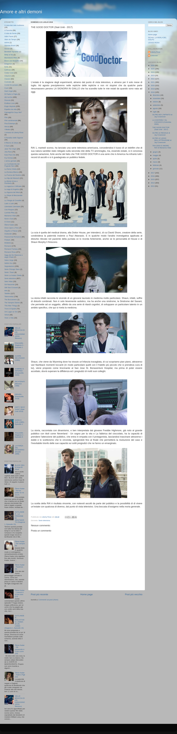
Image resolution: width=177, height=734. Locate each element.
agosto (155, 108)
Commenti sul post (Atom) (48, 600)
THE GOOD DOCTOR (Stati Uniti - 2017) (160, 128)
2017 (153, 173)
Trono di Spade (10, 309)
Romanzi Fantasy (11, 249)
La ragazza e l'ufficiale (12, 186)
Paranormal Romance (12, 237)
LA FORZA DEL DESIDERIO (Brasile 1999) (19, 450)
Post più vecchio (133, 594)
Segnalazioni (9, 266)
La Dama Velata (10, 169)
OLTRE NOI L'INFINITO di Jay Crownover (162, 116)
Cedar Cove (9, 73)
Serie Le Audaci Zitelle (12, 275)
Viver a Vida (9, 318)
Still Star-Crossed (11, 287)
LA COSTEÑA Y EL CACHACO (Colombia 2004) (161, 122)
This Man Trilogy (10, 306)
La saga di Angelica (11, 189)
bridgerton (8, 64)
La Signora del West (12, 192)
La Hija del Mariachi (12, 178)
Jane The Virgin (10, 149)
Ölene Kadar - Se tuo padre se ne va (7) (19, 492)
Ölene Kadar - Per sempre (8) (20, 544)
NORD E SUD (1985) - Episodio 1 (20, 422)
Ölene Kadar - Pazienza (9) (19, 567)
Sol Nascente (9, 284)
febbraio (156, 165)
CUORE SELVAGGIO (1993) (20, 358)
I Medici (7, 129)
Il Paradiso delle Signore (13, 138)
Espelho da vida (10, 109)
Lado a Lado (9, 203)
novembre (157, 98)
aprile (155, 159)
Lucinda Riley (9, 213)
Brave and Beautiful (11, 61)
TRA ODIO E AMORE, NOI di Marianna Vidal (161, 147)
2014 (153, 183)
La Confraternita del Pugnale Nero (12, 165)
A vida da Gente (10, 33)
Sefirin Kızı (8, 263)
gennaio (156, 169)
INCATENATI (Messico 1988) (20, 384)
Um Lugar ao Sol (10, 312)
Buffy (6, 67)
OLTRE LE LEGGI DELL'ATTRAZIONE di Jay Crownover (161, 140)
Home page (86, 594)
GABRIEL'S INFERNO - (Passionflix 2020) (19, 372)
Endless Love (9, 103)
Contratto (8, 82)
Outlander (8, 234)
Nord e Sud (8, 219)
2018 (153, 92)
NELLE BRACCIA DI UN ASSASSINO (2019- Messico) (20, 333)
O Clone (7, 222)
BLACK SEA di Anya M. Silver (19, 467)
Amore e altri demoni (21, 11)
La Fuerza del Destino (12, 175)
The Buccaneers (10, 300)
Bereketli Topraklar (11, 52)
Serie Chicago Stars (12, 269)
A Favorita (8, 30)
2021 (153, 82)
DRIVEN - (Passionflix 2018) (19, 396)
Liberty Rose (155, 52)
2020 (153, 85)
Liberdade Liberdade (12, 206)
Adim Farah (8, 36)
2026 (153, 65)
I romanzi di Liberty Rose (13, 132)
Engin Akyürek (9, 106)
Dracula (7, 100)
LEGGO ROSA (154, 43)
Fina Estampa (9, 123)
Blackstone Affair (10, 58)
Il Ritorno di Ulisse (11, 143)
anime (6, 42)
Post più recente (39, 594)
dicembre (156, 95)
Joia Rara (8, 152)
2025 (153, 69)
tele (5, 291)
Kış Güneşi (8, 158)
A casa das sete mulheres (14, 25)
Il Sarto (7, 146)
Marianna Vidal (10, 216)
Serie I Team (9, 272)
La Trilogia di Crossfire (12, 200)
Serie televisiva (44, 520)
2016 (153, 176)
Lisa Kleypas (9, 210)
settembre (157, 105)
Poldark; (7, 240)
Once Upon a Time (11, 228)
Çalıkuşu (7, 70)
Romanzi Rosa (10, 252)
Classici (7, 79)
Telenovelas (8, 296)
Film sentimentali (10, 120)
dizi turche (8, 97)
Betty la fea (8, 55)
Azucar (7, 49)
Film (6, 117)
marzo (155, 162)
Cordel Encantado (11, 85)
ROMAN (7, 243)
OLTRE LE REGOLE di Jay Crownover (161, 134)
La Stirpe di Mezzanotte (13, 195)
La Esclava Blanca (11, 172)
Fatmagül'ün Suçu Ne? (13, 112)
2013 (153, 186)
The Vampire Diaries (12, 303)
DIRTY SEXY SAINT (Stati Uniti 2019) (20, 409)
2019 (153, 89)
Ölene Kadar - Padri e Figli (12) (20, 675)
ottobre (156, 102)
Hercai (6, 127)
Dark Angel (8, 91)
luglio (155, 112)
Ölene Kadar (9, 225)
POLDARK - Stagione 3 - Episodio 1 (19, 345)
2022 (153, 79)
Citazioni (7, 76)
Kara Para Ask (9, 155)
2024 (153, 72)
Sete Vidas (8, 281)
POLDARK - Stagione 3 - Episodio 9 (19, 435)
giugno (155, 152)
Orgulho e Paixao (11, 231)
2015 (153, 179)
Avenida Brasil (9, 46)
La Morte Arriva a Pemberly (10, 182)
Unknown (154, 56)
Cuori (6, 88)
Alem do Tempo (10, 39)
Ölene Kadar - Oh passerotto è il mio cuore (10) (19, 649)
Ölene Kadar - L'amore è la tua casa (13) (19, 593)
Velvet (6, 315)
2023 (153, 75)
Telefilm (7, 293)
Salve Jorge (8, 260)
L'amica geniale (10, 161)
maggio (156, 155)
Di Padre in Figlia (10, 94)
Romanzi (7, 246)
